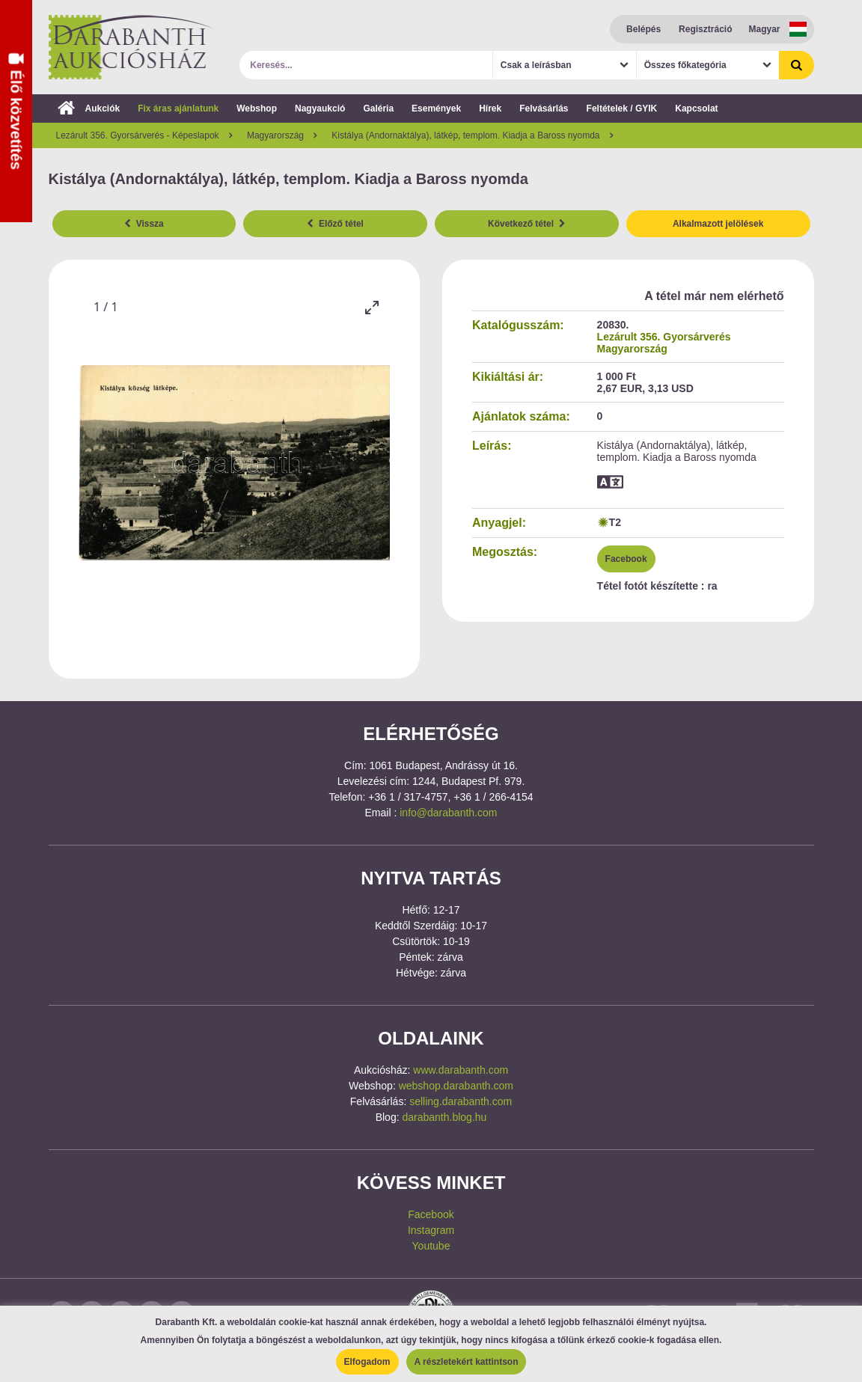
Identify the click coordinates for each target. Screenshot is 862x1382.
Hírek (490, 108)
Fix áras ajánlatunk (178, 108)
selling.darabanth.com (460, 1101)
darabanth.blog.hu (444, 1117)
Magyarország (632, 349)
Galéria (378, 108)
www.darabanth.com (460, 1070)
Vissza (144, 223)
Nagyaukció (320, 108)
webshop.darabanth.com (456, 1086)
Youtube (431, 1246)
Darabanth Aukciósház (131, 47)
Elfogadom (367, 1362)
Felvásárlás (543, 108)
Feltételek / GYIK (622, 108)
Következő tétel (527, 223)
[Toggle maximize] (371, 307)
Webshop (256, 108)
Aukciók (89, 108)
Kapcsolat (696, 108)
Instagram (431, 1230)
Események (436, 108)
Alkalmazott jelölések (718, 223)
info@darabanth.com (448, 813)
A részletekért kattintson (467, 1362)
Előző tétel (335, 223)
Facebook (626, 559)
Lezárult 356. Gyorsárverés (664, 337)
